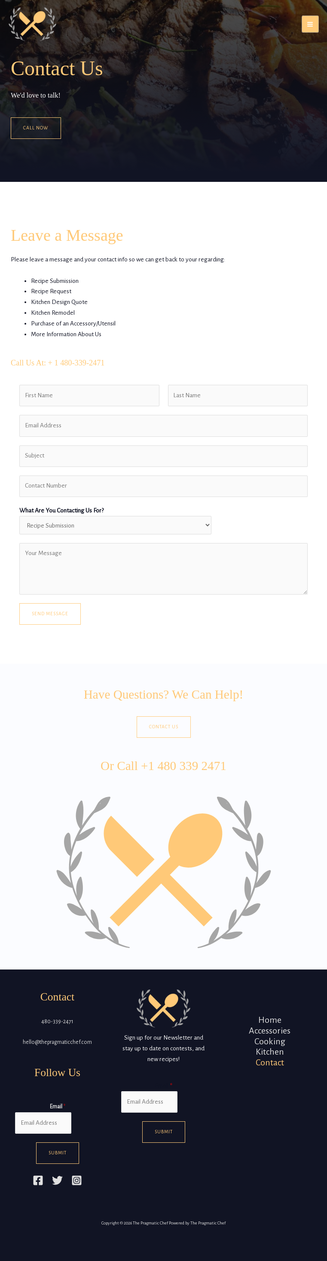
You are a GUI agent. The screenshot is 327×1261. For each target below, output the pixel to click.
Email (57, 1107)
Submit (58, 1153)
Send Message (50, 613)
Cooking (269, 1041)
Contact (270, 1062)
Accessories (269, 1030)
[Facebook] (38, 1180)
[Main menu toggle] (310, 24)
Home (269, 1020)
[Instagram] (76, 1180)
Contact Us (163, 726)
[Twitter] (57, 1180)
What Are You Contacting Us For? (61, 510)
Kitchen (270, 1051)
